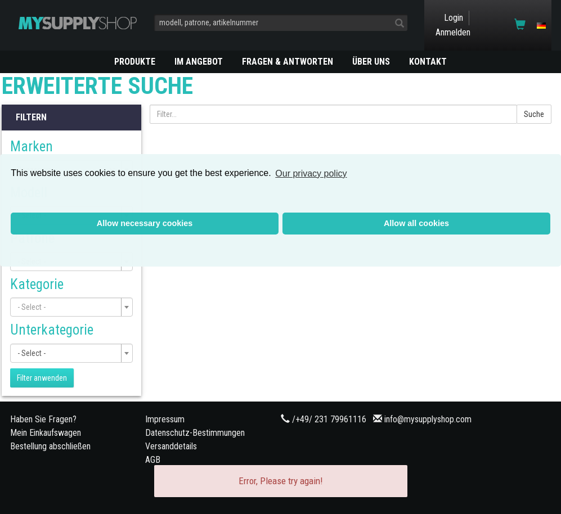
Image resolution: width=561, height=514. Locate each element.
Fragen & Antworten (287, 61)
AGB (152, 459)
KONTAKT (428, 61)
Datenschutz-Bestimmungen (195, 432)
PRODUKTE (134, 61)
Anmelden (453, 32)
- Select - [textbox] (31, 353)
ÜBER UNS (371, 61)
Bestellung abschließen (50, 446)
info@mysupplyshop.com (428, 419)
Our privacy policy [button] (311, 173)
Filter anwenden (42, 377)
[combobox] (71, 307)
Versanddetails (171, 446)
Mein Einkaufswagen (45, 432)
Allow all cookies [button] (416, 223)
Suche (534, 114)
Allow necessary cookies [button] (144, 223)
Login (453, 17)
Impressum (165, 419)
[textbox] (68, 307)
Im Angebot (198, 61)
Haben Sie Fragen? (43, 419)
